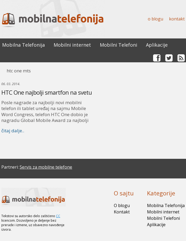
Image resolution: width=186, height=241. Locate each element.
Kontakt (177, 19)
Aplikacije (157, 45)
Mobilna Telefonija (23, 45)
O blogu (155, 19)
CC (58, 216)
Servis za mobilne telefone (46, 167)
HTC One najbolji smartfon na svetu (46, 92)
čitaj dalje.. (12, 131)
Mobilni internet (72, 45)
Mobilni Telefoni (118, 45)
